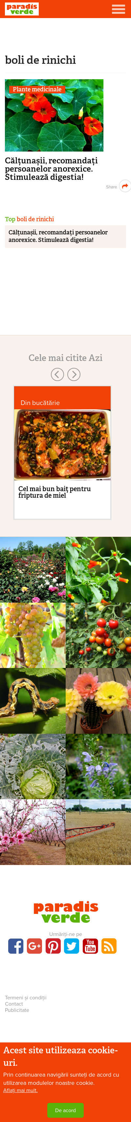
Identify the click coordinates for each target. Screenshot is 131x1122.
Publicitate (17, 1010)
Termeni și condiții (26, 997)
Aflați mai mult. (20, 1090)
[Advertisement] (65, 34)
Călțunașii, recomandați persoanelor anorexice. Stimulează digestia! (51, 168)
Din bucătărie (40, 403)
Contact (14, 1004)
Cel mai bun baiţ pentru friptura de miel (54, 492)
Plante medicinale (37, 89)
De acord (65, 1110)
